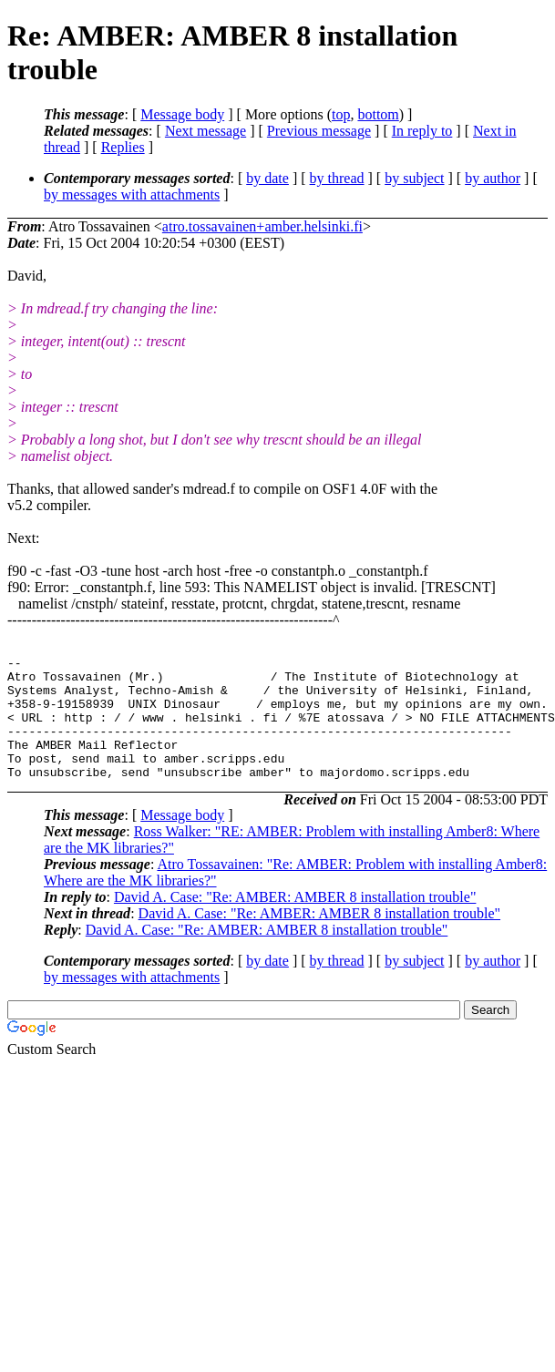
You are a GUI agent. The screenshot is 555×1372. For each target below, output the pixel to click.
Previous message (319, 130)
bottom (377, 114)
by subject (414, 178)
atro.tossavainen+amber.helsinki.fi (262, 226)
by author (492, 178)
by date (267, 178)
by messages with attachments (132, 194)
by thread (337, 178)
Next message (205, 130)
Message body (182, 114)
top (341, 114)
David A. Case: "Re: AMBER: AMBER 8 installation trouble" (295, 921)
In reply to (422, 130)
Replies (123, 147)
